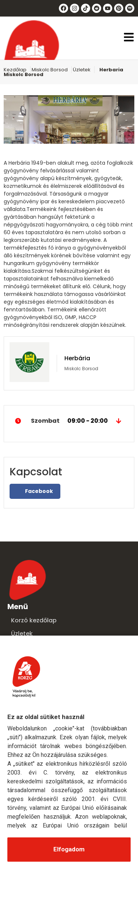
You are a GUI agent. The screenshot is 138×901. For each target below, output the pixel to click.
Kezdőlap (15, 69)
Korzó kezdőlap (34, 620)
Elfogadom (69, 849)
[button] (128, 38)
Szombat (69, 420)
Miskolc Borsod (50, 69)
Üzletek (82, 69)
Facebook (35, 491)
